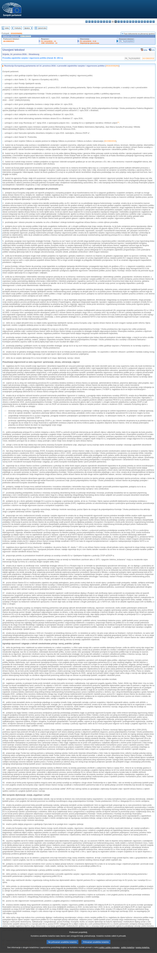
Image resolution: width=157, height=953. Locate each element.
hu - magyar (127, 21)
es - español (89, 21)
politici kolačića (127, 950)
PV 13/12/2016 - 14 (48, 41)
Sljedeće (27, 28)
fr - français (110, 21)
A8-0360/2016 (8, 41)
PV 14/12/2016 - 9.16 (88, 41)
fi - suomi (150, 21)
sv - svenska (153, 21)
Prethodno (17, 28)
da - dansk (95, 21)
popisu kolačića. (143, 950)
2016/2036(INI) (16, 33)
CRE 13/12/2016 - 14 (49, 43)
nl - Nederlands (133, 21)
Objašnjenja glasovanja (89, 43)
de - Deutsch (98, 21)
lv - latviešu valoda (121, 21)
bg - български (86, 21)
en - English (107, 21)
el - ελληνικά (104, 21)
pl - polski (136, 21)
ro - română (142, 21)
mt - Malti (130, 21)
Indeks (7, 28)
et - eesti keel (101, 21)
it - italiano (118, 21)
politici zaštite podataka (109, 950)
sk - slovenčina (145, 21)
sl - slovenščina (148, 21)
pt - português (139, 21)
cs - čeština (92, 21)
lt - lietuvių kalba (124, 21)
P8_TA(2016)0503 (127, 41)
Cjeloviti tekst (42, 28)
